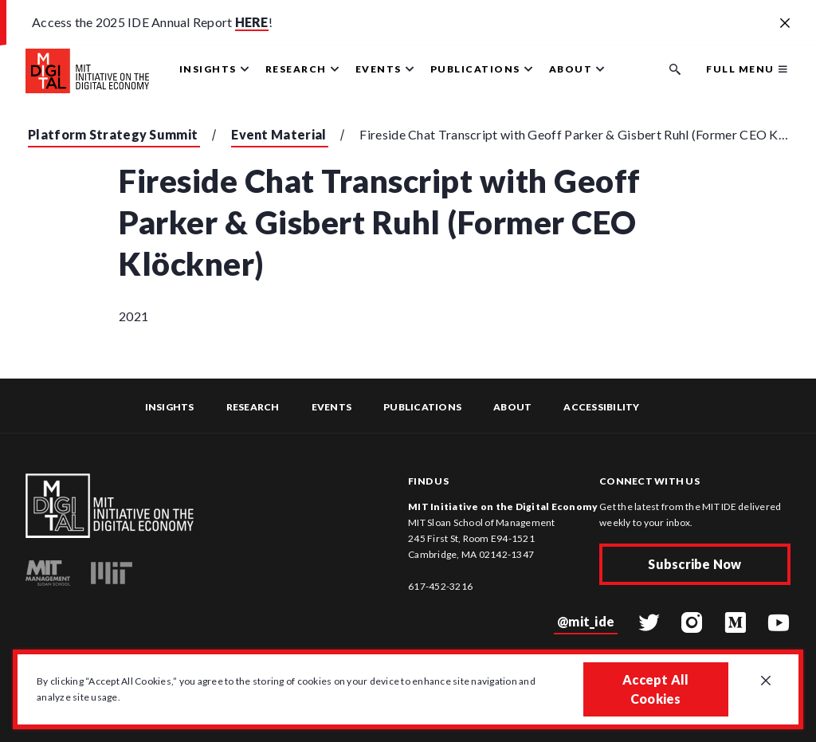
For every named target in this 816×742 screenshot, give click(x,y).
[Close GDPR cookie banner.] (765, 681)
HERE (252, 21)
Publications (422, 407)
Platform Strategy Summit (113, 134)
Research (253, 407)
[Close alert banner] (784, 24)
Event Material (278, 134)
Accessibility (601, 407)
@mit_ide (585, 621)
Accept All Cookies (655, 689)
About (512, 407)
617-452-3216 (440, 586)
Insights (169, 407)
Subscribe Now (694, 563)
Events (332, 407)
